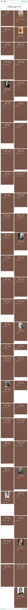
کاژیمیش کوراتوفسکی (7, 234)
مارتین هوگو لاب (7, 442)
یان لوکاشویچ (7, 124)
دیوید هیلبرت (7, 102)
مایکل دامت (20, 517)
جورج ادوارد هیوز (7, 419)
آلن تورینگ (21, 404)
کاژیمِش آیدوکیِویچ (21, 215)
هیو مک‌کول (20, 61)
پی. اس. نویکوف (21, 278)
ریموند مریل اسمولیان (21, 442)
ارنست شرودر (20, 82)
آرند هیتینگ (20, 256)
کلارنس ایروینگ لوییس (21, 173)
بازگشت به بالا (3, 609)
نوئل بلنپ (21, 546)
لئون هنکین (21, 475)
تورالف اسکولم (7, 194)
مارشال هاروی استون (21, 300)
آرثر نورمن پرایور (7, 404)
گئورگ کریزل (20, 492)
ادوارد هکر (7, 256)
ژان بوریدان (7, 28)
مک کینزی (7, 345)
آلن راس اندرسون (7, 499)
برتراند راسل (20, 124)
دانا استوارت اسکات (7, 540)
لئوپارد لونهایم (20, 150)
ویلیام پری (21, 357)
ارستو (21, 18)
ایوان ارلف (7, 173)
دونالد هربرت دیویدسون (20, 419)
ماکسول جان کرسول (21, 565)
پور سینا (20, 35)
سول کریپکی (7, 565)
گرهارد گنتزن (20, 382)
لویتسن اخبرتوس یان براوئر (7, 150)
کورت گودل (21, 330)
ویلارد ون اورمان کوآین (7, 357)
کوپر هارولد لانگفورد (7, 215)
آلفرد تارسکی (7, 278)
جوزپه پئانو (21, 102)
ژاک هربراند (21, 345)
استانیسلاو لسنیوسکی (20, 194)
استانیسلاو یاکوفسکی (7, 300)
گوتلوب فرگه (7, 88)
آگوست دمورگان (21, 43)
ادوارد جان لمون (7, 517)
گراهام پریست (20, 595)
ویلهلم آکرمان (20, 241)
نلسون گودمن (7, 323)
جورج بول (7, 43)
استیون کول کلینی (7, 388)
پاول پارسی (7, 11)
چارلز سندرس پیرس (7, 61)
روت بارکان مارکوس (7, 468)
